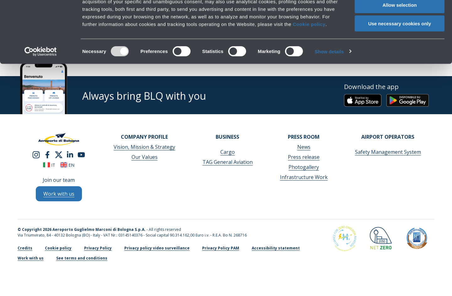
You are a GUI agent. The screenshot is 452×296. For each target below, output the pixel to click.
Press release (304, 157)
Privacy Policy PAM (220, 248)
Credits (25, 248)
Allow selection (399, 34)
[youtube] (81, 154)
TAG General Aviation (227, 162)
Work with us (31, 258)
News (303, 146)
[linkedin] (70, 154)
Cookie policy (309, 53)
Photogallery (303, 167)
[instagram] (36, 154)
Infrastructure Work (304, 177)
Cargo (227, 151)
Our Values (145, 157)
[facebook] (47, 154)
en (67, 165)
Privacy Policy (98, 248)
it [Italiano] (49, 165)
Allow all (399, 15)
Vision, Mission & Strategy (144, 146)
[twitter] (58, 154)
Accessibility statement (276, 248)
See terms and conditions (81, 258)
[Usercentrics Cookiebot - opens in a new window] (40, 80)
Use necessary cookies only (399, 52)
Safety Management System (388, 151)
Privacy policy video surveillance (157, 248)
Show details (329, 80)
